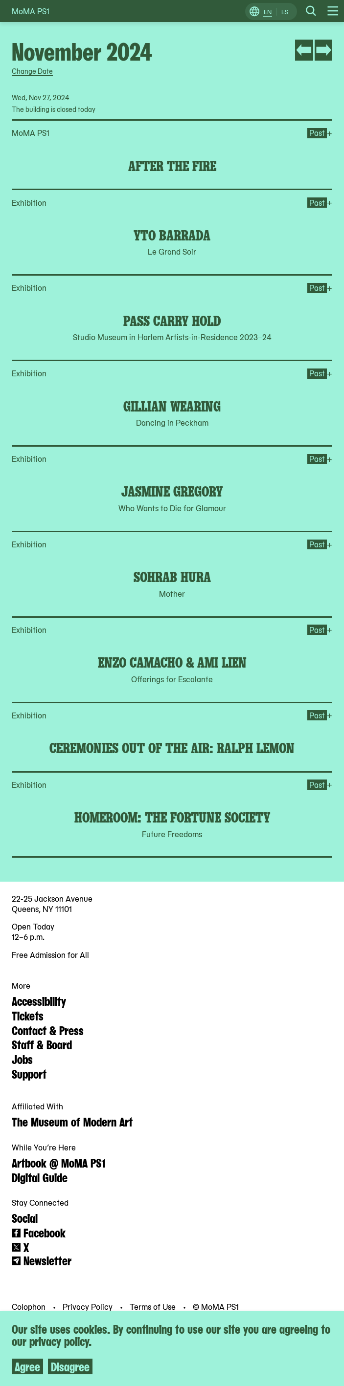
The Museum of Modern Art (72, 1121)
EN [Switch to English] (268, 12)
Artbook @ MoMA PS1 (58, 1162)
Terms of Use (154, 1306)
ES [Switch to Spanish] (284, 12)
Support (29, 1073)
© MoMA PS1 (216, 1306)
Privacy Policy (89, 1306)
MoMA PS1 (30, 11)
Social (25, 1217)
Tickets (28, 1015)
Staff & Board (42, 1044)
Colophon (29, 1306)
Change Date (32, 70)
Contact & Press (48, 1030)
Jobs (22, 1058)
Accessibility (39, 1000)
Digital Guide (40, 1177)
